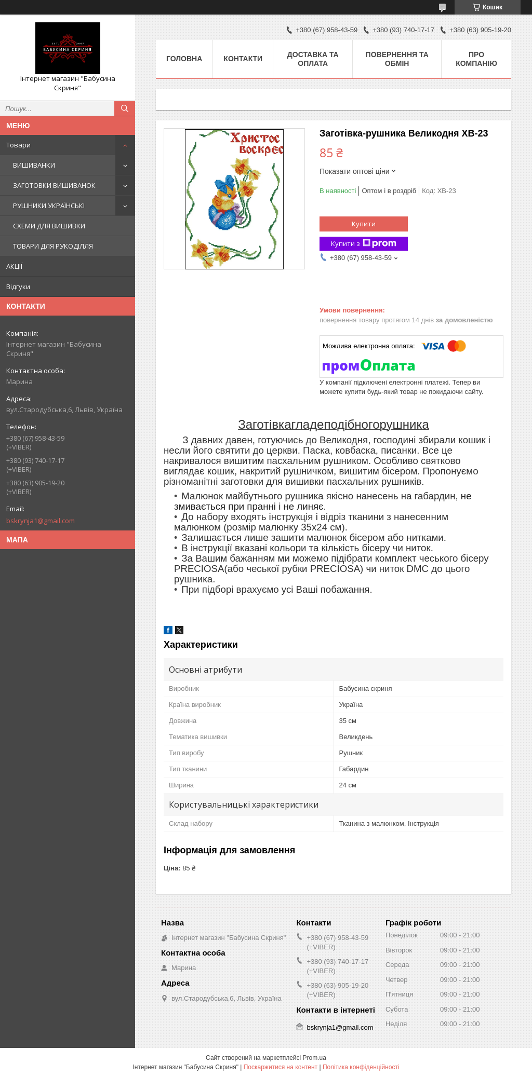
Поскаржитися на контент (280, 1067)
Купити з (363, 244)
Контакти (242, 58)
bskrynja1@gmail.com (40, 520)
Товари (18, 144)
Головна (184, 58)
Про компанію (476, 58)
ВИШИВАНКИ (34, 165)
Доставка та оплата (313, 58)
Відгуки (18, 286)
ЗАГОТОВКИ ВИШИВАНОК (54, 185)
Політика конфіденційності (361, 1067)
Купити (364, 223)
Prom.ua (314, 1057)
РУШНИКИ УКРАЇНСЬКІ (49, 205)
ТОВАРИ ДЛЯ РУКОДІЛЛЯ (53, 246)
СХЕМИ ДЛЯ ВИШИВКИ (49, 225)
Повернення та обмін (397, 58)
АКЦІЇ (14, 266)
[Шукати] (124, 108)
